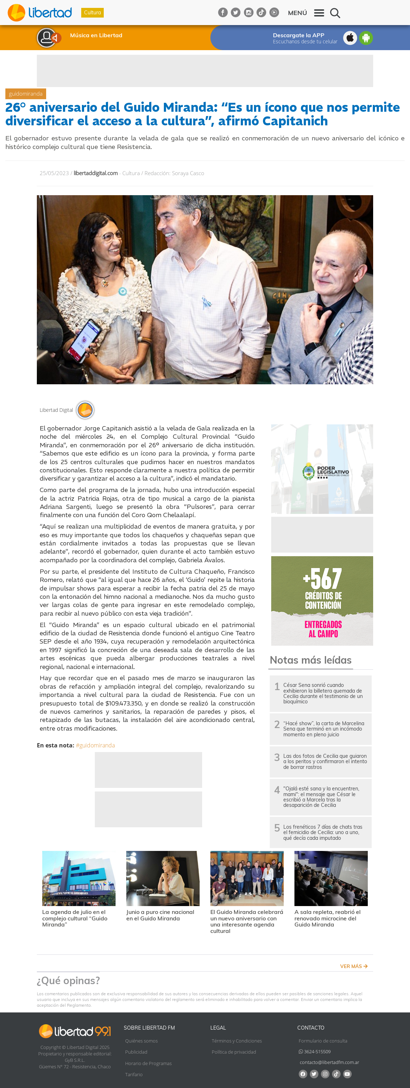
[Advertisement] (205, 71)
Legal (218, 1028)
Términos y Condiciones (237, 1041)
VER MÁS (354, 966)
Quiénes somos (141, 1041)
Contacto (310, 1028)
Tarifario (134, 1074)
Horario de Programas (148, 1063)
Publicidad (136, 1052)
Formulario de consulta (323, 1041)
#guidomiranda (95, 745)
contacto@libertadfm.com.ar (329, 1062)
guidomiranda (26, 93)
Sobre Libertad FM (149, 1028)
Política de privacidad (234, 1052)
